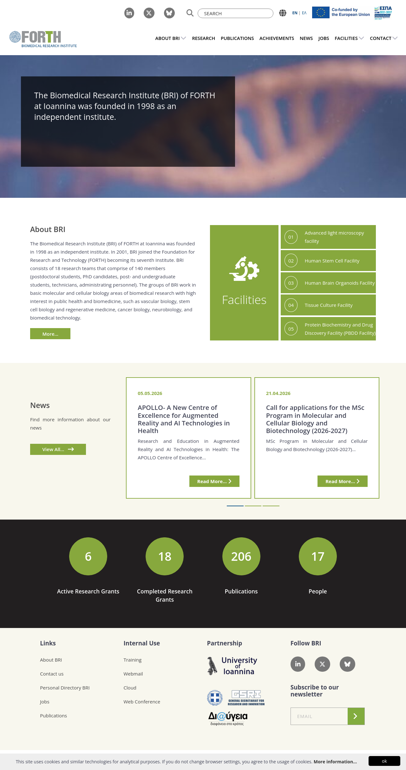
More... (50, 334)
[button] (235, 506)
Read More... (214, 481)
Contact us (51, 673)
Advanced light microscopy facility (334, 237)
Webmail (133, 673)
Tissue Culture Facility (329, 305)
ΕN (295, 13)
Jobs (44, 701)
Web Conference (141, 701)
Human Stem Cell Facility (332, 260)
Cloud (129, 687)
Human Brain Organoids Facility (340, 283)
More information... (335, 762)
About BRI (51, 660)
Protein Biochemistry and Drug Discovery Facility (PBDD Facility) (340, 328)
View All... (58, 449)
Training (132, 660)
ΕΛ (304, 13)
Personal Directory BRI (64, 687)
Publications (53, 715)
